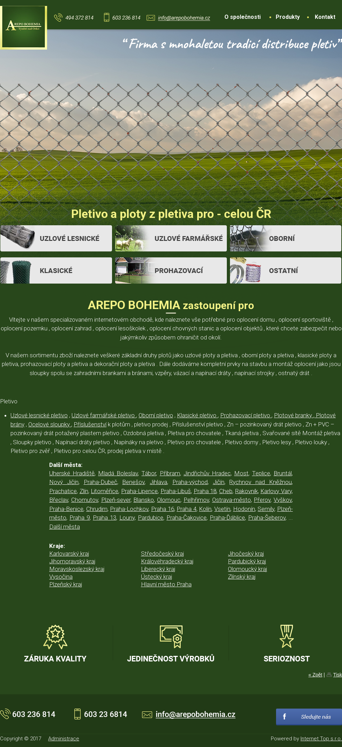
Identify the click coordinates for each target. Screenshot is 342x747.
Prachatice (63, 491)
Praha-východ (190, 481)
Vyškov (283, 499)
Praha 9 (79, 517)
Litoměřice (104, 491)
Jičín (218, 481)
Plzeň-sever (116, 499)
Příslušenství (90, 424)
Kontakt (325, 17)
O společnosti (242, 17)
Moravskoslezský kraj (77, 568)
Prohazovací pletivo (246, 415)
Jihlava (158, 481)
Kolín (205, 508)
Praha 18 (205, 491)
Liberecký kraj (158, 568)
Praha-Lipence (139, 491)
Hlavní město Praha (166, 584)
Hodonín (244, 508)
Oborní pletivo (156, 415)
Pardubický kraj (247, 561)
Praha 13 (104, 517)
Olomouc (168, 499)
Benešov (133, 481)
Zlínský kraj (242, 576)
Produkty (288, 17)
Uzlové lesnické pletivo (39, 415)
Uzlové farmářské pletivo (104, 415)
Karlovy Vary (276, 491)
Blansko (143, 499)
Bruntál (283, 473)
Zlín (84, 491)
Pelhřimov (196, 499)
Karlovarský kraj (69, 553)
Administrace (63, 738)
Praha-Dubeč (100, 481)
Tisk (337, 675)
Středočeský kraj (162, 553)
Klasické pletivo (197, 415)
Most (241, 473)
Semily (266, 508)
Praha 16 (162, 508)
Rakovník (246, 491)
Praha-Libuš (176, 491)
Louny (127, 517)
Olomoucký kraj (247, 568)
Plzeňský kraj (65, 584)
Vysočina (61, 576)
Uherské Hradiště (72, 473)
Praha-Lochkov (129, 508)
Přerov (262, 499)
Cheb (225, 491)
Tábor (148, 473)
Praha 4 (186, 508)
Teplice (261, 473)
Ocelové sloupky (49, 424)
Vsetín (222, 508)
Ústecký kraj (156, 576)
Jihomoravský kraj (72, 561)
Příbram (170, 473)
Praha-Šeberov (266, 517)
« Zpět (315, 675)
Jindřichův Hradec (207, 473)
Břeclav (58, 499)
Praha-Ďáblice (227, 517)
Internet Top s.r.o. (321, 738)
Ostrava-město (231, 499)
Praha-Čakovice (186, 517)
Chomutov (84, 499)
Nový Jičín (64, 481)
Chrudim (96, 508)
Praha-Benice (66, 508)
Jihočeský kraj (246, 553)
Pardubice (150, 517)
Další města (64, 526)
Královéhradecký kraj (167, 561)
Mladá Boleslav (118, 473)
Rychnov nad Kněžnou (260, 481)
